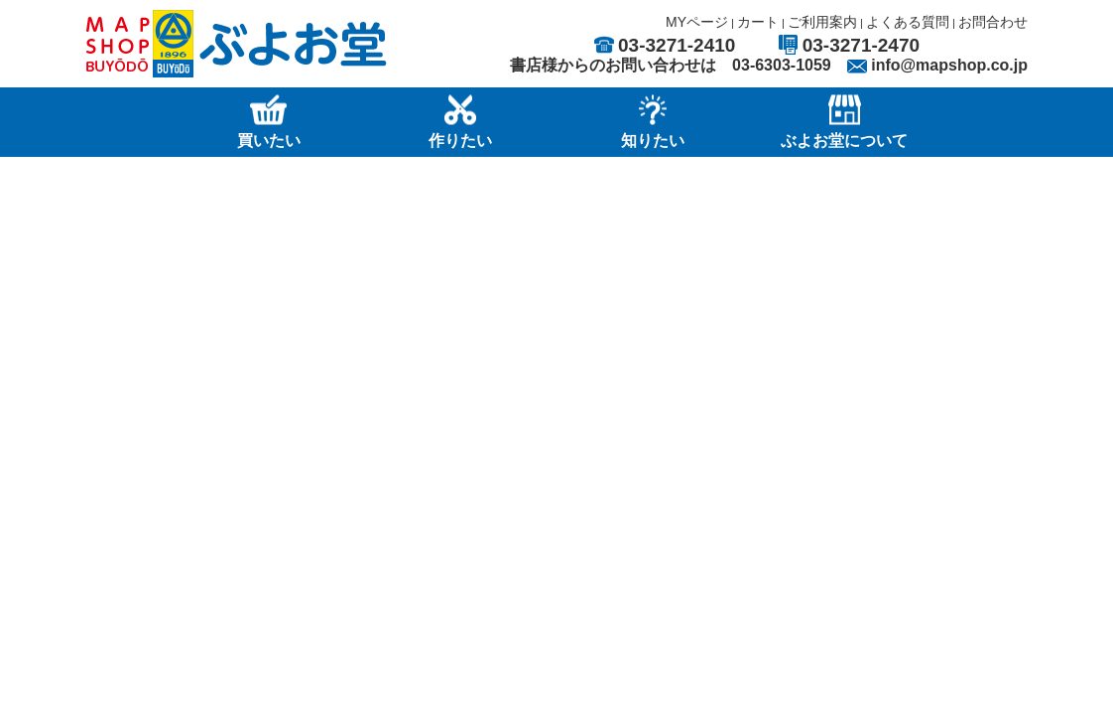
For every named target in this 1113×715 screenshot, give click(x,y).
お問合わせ (993, 22)
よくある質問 (907, 22)
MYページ (697, 22)
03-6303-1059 (781, 65)
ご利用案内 (822, 22)
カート (758, 22)
